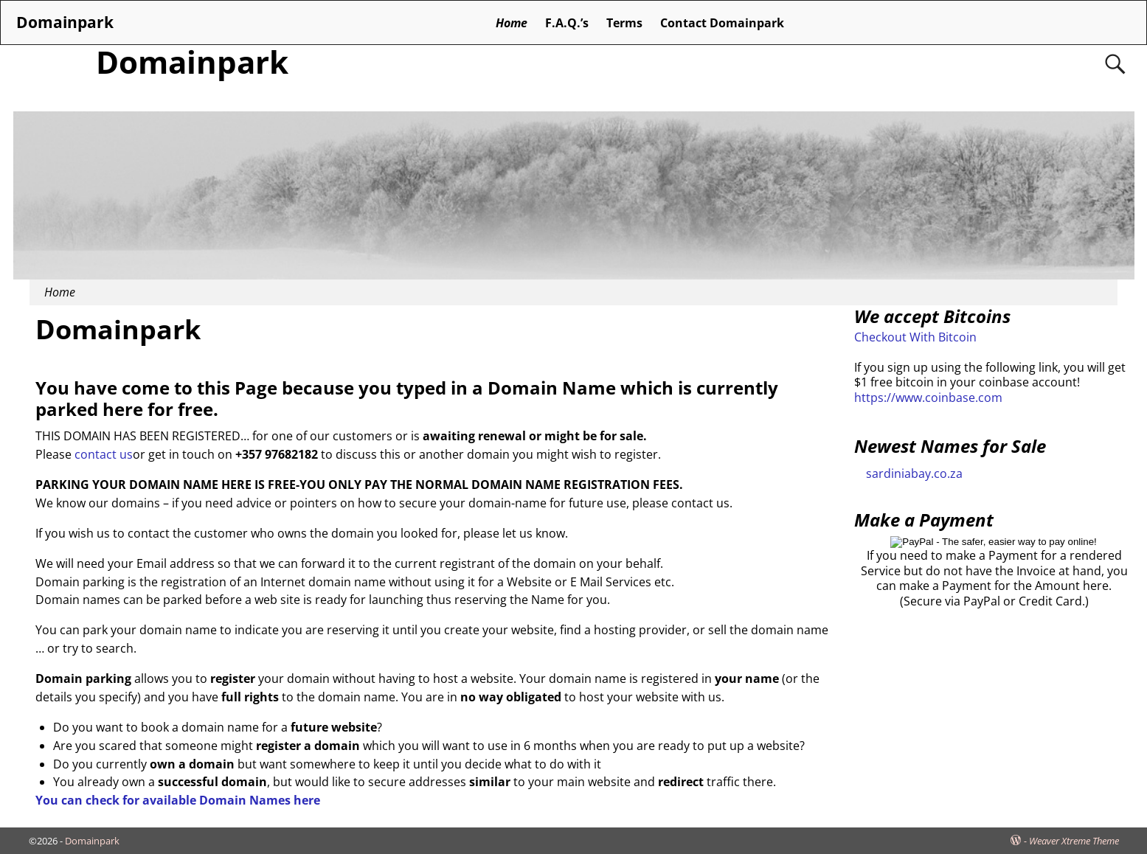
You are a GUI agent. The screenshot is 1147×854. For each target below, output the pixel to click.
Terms (624, 23)
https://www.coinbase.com (928, 397)
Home (511, 23)
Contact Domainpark (722, 23)
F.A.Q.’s (567, 23)
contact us (103, 454)
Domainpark (192, 62)
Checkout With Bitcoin (915, 337)
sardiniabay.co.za (914, 473)
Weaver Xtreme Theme (1074, 840)
